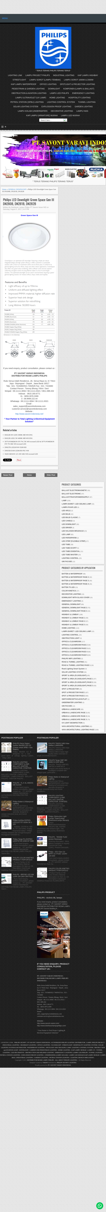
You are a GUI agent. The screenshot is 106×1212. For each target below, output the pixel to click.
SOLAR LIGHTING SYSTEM (25, 106)
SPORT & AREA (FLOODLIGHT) (74, 675)
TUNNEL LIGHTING (87, 102)
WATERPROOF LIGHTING (36, 1047)
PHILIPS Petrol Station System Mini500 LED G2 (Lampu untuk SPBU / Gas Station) (22, 746)
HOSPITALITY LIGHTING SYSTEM (85, 1045)
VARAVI (45, 1062)
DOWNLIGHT (54, 89)
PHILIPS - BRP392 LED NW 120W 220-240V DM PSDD (23, 875)
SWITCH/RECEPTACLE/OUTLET (74, 699)
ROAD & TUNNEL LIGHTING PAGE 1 (76, 665)
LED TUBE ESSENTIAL (71, 551)
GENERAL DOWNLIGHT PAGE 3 (74, 611)
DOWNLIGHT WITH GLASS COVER (75, 597)
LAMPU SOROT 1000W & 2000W (78, 80)
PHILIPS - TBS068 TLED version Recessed (57, 838)
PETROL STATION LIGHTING (10, 1055)
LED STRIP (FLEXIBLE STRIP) (73, 541)
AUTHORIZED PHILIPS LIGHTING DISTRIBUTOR (68, 1042)
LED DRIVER (67, 528)
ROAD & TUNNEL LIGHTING (73, 662)
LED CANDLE (67, 521)
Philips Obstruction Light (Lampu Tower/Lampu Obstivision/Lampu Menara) (58, 818)
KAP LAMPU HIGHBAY (88, 75)
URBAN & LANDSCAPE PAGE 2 (74, 716)
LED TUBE (66, 544)
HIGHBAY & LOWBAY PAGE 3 (73, 625)
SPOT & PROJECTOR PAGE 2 (73, 696)
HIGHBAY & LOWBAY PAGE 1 (73, 618)
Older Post (51, 475)
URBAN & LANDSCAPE (71, 709)
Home (4, 189)
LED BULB (66, 514)
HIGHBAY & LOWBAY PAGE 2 (73, 621)
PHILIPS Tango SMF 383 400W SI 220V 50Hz (57, 761)
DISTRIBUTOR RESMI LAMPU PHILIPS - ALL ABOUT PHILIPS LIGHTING (52, 1060)
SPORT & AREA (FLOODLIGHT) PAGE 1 (77, 679)
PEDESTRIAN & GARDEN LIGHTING (28, 89)
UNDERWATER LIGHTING (72, 702)
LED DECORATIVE (17, 1052)
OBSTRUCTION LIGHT (70, 638)
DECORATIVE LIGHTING (62, 111)
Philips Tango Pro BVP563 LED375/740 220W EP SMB (23, 840)
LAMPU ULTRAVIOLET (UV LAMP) (30, 97)
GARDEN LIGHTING (84, 106)
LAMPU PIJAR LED (69, 507)
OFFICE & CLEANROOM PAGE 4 (74, 652)
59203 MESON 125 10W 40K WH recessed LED (21, 454)
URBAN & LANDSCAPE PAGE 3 (74, 719)
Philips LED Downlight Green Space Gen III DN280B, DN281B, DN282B (28, 202)
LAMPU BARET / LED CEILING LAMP (76, 504)
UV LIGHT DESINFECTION (72, 723)
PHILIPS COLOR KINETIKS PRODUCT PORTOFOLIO (23, 859)
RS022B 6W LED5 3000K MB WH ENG (19, 435)
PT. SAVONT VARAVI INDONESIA (59, 1065)
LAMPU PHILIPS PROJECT (95, 1042)
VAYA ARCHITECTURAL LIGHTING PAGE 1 (78, 730)
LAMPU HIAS (82, 111)
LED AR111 (66, 511)
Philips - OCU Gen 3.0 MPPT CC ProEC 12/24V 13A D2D (57, 854)
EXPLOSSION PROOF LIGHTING (56, 106)
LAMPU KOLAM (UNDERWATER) (32, 111)
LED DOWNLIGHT (69, 524)
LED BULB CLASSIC (70, 517)
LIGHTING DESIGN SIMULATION (82, 1057)
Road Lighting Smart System (73, 669)
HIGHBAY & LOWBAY (70, 614)
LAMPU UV (91, 1050)
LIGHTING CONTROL (70, 558)
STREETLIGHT (19, 80)
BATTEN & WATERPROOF (72, 574)
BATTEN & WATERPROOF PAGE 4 (75, 584)
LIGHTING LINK (15, 75)
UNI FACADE (67, 561)
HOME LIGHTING (57, 97)
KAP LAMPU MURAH (78, 1050)
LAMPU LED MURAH (70, 115)
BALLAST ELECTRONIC (71, 494)
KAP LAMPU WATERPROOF (23, 84)
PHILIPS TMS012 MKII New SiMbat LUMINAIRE (58, 744)
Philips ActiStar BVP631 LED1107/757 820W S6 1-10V (22, 822)
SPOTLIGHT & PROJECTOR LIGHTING (77, 84)
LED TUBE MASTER (70, 555)
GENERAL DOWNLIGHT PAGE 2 (74, 608)
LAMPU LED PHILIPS (59, 93)
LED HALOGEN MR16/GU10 (73, 531)
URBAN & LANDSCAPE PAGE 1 (74, 713)
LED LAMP (66, 534)
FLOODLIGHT (56, 1045)
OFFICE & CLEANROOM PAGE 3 (74, 648)
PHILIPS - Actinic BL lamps (49, 898)
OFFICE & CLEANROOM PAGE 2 (74, 645)
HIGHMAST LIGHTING (28, 1045)
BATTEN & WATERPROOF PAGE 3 (75, 581)
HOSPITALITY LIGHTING (79, 97)
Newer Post (7, 475)
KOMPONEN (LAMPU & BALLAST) (78, 89)
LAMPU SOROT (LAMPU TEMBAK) (45, 80)
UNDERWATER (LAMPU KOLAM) (56, 1055)
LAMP (64, 501)
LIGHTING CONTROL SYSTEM (61, 102)
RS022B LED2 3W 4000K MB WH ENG (19, 438)
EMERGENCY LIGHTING (83, 93)
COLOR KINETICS (69, 591)
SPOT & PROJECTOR (70, 689)
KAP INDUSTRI (20, 1047)
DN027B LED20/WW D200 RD (15, 447)
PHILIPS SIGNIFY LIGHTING (66, 1062)
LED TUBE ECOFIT (69, 548)
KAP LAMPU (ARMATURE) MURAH (42, 115)
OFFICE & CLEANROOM (71, 642)
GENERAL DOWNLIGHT (17, 189)
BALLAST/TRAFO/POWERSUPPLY (75, 497)
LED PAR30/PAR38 (69, 538)
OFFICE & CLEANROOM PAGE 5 (74, 655)
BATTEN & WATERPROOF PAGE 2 (75, 577)
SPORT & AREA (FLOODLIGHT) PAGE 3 (77, 686)
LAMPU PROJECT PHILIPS (37, 75)
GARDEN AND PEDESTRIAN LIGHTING (43, 1050)
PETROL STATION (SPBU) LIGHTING (27, 102)
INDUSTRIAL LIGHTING (63, 75)
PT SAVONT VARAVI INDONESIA (39, 1042)
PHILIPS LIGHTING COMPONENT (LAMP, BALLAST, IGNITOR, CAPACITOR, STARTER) (22, 765)
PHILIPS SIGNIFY (20, 1042)
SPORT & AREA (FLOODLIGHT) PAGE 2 (77, 682)
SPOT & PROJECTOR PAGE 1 (73, 692)
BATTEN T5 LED (68, 587)
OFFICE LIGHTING (48, 84)
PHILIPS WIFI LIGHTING (71, 659)
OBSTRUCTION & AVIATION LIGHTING (29, 93)
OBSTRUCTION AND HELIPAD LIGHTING (39, 1052)
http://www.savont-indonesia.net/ (29, 414)
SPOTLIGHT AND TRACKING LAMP (58, 1047)
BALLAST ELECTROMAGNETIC (74, 490)
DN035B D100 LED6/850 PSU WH (17, 451)
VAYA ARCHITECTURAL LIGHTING (75, 726)
